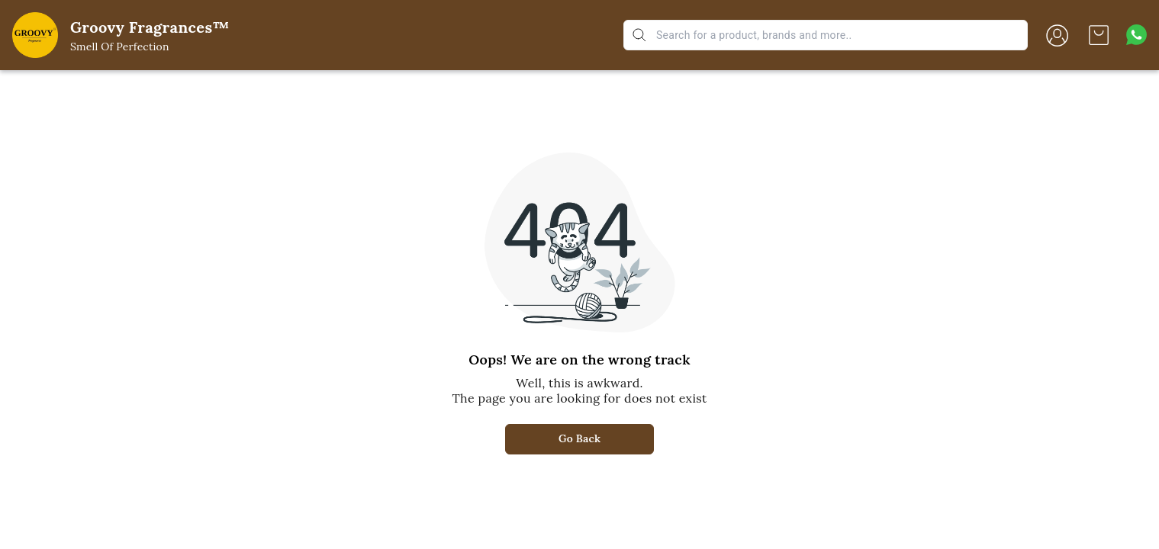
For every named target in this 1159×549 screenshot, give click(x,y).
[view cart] (1099, 35)
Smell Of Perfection (119, 46)
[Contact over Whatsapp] (1136, 34)
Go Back (579, 438)
